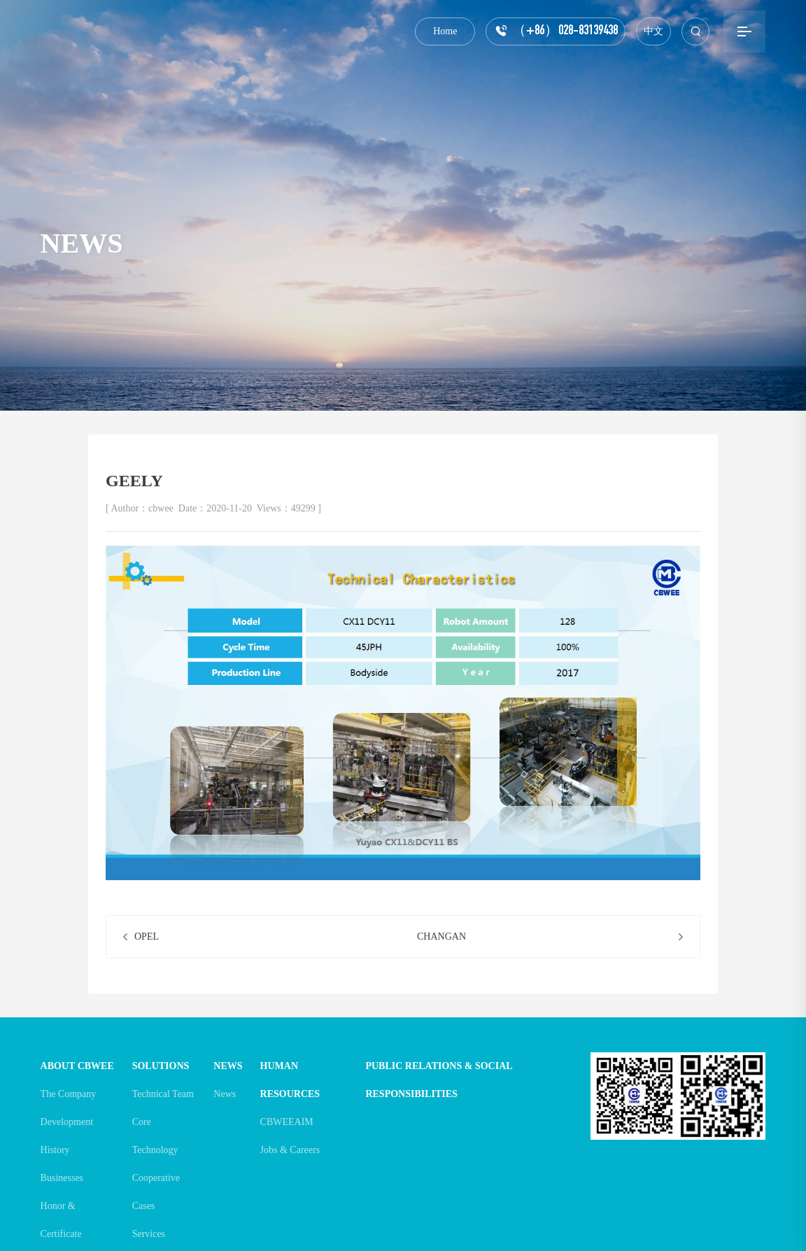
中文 (653, 31)
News (224, 1094)
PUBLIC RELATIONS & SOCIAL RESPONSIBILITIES (438, 1080)
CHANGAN (441, 936)
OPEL (146, 936)
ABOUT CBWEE (77, 1066)
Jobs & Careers (290, 1150)
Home (445, 31)
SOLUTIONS (161, 1066)
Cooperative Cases (156, 1192)
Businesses (62, 1178)
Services (148, 1234)
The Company (69, 1094)
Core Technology (155, 1136)
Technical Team (163, 1094)
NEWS (227, 1066)
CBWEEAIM (286, 1122)
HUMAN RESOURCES (290, 1080)
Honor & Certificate (61, 1220)
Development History (67, 1136)
